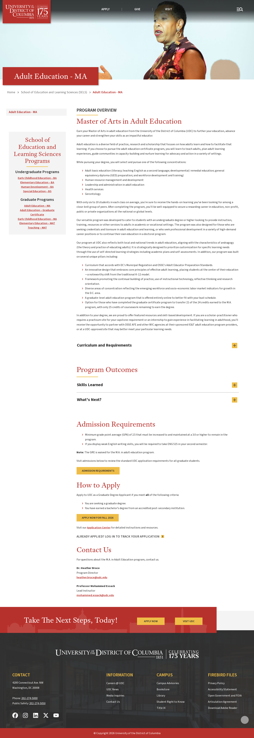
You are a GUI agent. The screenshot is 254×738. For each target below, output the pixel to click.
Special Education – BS (37, 191)
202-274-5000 (29, 698)
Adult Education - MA (23, 112)
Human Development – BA (37, 187)
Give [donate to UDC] (137, 9)
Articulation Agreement (222, 701)
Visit (168, 9)
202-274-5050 (37, 703)
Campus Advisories (168, 683)
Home (11, 92)
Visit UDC (189, 621)
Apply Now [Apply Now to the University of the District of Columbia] (151, 621)
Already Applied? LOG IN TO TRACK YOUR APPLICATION (118, 536)
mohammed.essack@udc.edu (95, 595)
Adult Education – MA (37, 206)
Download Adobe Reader (222, 707)
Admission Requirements (98, 470)
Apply (105, 9)
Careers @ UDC (115, 683)
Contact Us (113, 701)
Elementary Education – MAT (37, 223)
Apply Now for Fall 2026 (97, 517)
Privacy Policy (216, 683)
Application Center (99, 527)
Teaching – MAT (37, 228)
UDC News (112, 689)
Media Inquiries (115, 695)
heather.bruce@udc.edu (92, 577)
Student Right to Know (171, 701)
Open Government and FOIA (225, 695)
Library (161, 695)
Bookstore (163, 689)
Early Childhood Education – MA (37, 219)
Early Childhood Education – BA (37, 178)
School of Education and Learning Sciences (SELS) (54, 92)
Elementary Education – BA (37, 182)
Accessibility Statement (222, 689)
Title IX (161, 707)
